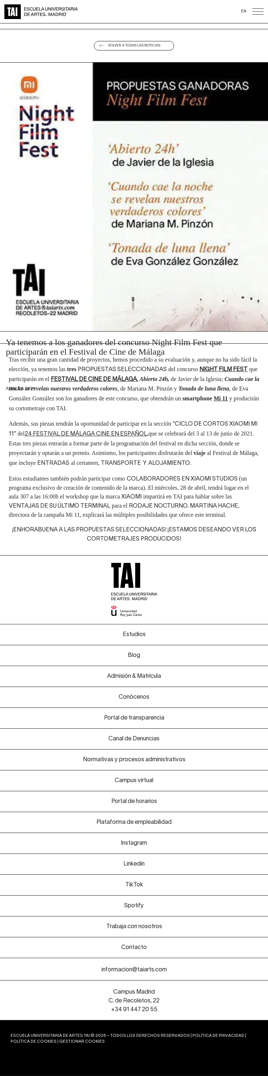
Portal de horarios (134, 801)
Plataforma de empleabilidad (134, 822)
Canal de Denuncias (134, 738)
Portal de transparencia (134, 718)
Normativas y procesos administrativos (134, 759)
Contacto (134, 947)
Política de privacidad (218, 1036)
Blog (134, 655)
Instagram (134, 843)
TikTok (134, 885)
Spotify (134, 905)
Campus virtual (134, 780)
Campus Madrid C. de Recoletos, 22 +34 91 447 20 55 (134, 1001)
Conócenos (134, 697)
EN (243, 11)
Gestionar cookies (82, 1041)
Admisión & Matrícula (134, 676)
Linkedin (134, 864)
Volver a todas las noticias (134, 45)
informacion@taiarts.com (134, 969)
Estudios (134, 634)
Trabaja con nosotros (134, 926)
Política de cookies (34, 1041)
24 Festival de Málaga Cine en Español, (87, 434)
